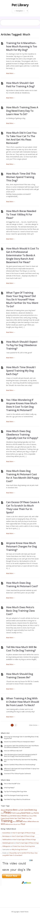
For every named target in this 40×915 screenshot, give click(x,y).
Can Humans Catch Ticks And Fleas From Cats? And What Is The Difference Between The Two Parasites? (21, 746)
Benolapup (6, 836)
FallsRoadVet (6, 839)
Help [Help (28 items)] (32, 813)
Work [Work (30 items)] (11, 824)
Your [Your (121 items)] (23, 824)
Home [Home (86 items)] (36, 813)
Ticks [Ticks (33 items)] (27, 818)
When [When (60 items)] (30, 821)
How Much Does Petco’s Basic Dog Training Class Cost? (20, 610)
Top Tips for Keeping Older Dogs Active (15, 791)
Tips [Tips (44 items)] (30, 818)
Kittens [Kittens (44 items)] (19, 816)
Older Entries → (34, 725)
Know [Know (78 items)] (24, 815)
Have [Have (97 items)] (28, 813)
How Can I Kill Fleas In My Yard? (13, 751)
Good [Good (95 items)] (23, 813)
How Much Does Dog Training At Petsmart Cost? (22, 584)
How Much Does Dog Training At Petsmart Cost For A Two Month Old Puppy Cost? (22, 476)
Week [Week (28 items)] (14, 821)
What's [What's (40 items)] (25, 821)
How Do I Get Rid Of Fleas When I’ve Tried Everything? (19, 765)
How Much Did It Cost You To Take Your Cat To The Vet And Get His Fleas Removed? (21, 138)
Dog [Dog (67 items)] (35, 810)
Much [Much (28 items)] (28, 816)
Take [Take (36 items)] (15, 818)
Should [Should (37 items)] (7, 818)
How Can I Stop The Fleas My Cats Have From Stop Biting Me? (20, 760)
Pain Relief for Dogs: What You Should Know (17, 799)
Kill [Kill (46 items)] (11, 816)
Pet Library (20, 5)
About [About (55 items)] (3, 810)
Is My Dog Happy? (9, 787)
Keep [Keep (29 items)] (8, 816)
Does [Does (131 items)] (30, 809)
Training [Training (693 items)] (6, 821)
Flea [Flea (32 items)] (2, 813)
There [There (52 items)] (23, 818)
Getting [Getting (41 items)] (18, 813)
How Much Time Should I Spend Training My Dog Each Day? (21, 370)
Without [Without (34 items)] (7, 824)
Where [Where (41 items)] (34, 821)
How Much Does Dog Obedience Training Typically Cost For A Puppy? (22, 434)
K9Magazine (6, 846)
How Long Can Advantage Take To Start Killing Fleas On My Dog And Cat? (21, 737)
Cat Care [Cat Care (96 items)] (24, 810)
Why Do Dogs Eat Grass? (20, 849)
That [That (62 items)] (19, 818)
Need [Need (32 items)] (31, 816)
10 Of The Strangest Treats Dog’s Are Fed (16, 795)
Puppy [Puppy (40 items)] (3, 818)
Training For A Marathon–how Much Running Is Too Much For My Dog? (21, 46)
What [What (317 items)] (19, 821)
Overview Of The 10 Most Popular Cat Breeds (17, 774)
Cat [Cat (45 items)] (19, 810)
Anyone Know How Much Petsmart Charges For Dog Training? (21, 546)
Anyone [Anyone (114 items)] (9, 809)
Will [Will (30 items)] (38, 821)
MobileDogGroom (8, 843)
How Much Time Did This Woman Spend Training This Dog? (21, 177)
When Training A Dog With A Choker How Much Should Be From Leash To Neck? (22, 702)
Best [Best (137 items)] (15, 809)
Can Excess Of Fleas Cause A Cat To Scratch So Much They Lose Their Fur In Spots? (22, 507)
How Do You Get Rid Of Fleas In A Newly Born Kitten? (19, 742)
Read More (10, 73)
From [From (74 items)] (13, 813)
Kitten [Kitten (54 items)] (14, 816)
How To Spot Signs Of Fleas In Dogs (24, 833)
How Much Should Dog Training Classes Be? (19, 675)
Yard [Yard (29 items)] (19, 824)
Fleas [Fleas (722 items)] (7, 812)
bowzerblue (6, 833)
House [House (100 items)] (4, 815)
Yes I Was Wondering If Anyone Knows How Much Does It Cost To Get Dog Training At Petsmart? (21, 405)
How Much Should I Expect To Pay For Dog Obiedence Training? (21, 345)
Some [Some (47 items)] (12, 818)
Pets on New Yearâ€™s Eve (12, 784)
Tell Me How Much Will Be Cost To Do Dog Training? (21, 648)
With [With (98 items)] (3, 824)
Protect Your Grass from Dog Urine (24, 846)
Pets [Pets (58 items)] (35, 816)
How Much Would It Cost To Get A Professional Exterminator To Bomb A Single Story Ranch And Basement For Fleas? (22, 255)
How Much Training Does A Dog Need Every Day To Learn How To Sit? (22, 111)
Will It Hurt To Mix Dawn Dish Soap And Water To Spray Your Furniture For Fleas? (21, 769)
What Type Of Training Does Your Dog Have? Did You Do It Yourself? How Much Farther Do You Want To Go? (22, 299)
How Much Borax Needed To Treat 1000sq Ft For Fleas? (21, 214)
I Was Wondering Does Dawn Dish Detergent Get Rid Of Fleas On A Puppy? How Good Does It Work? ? (20, 755)
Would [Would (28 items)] (15, 824)
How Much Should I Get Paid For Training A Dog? (20, 84)
